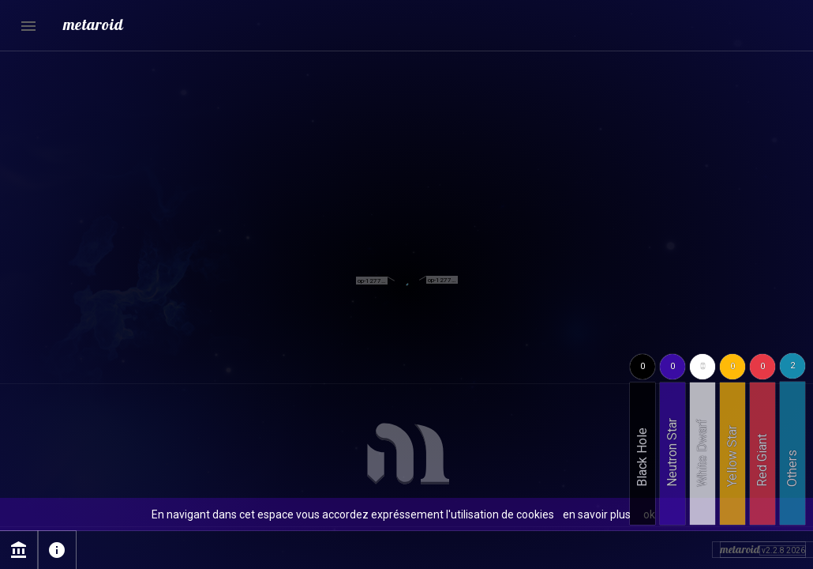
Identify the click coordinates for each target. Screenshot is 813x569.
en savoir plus (597, 514)
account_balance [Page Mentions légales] (18, 550)
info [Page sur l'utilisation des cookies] (56, 550)
